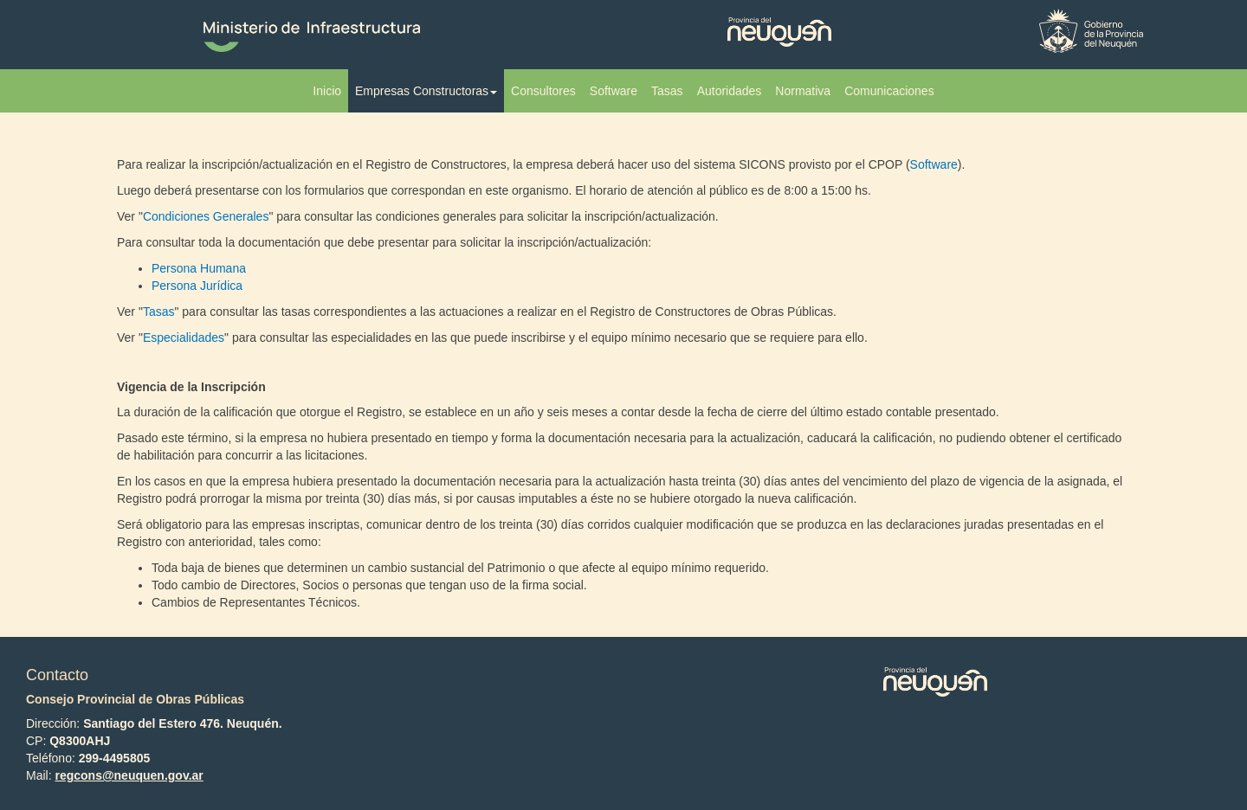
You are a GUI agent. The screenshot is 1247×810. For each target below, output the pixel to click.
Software (613, 91)
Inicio (327, 91)
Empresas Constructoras (426, 91)
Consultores (543, 91)
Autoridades (729, 91)
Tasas (667, 91)
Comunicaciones (889, 91)
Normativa (802, 91)
